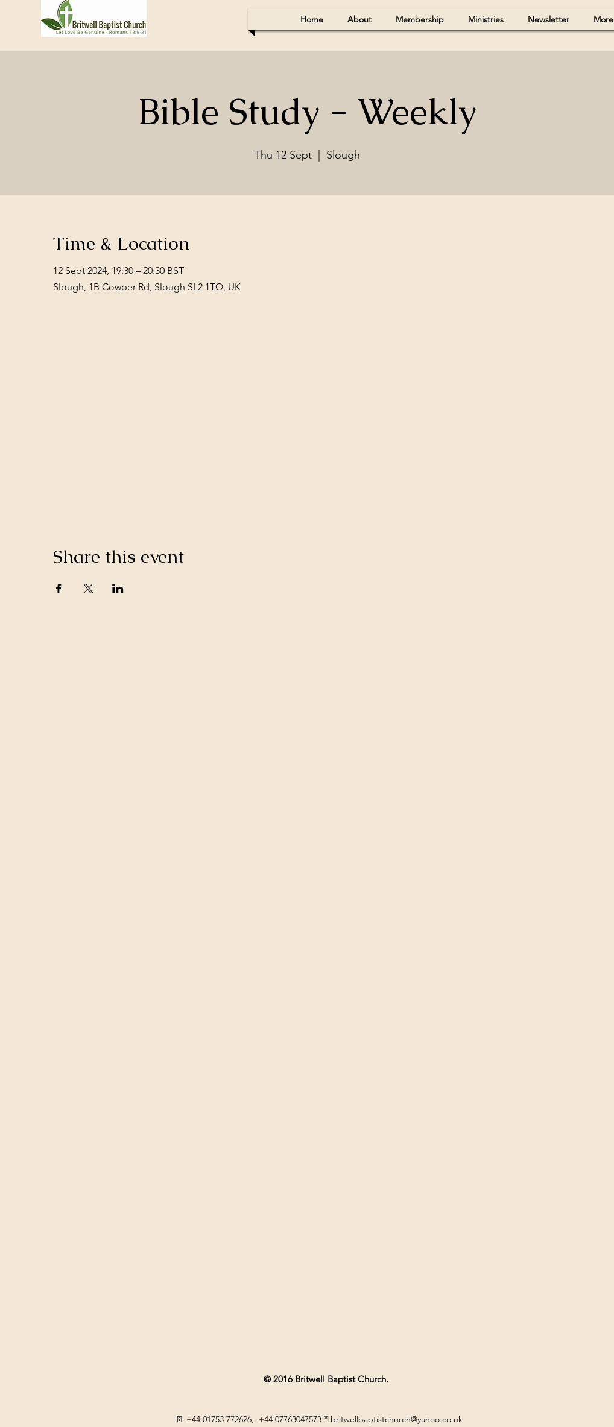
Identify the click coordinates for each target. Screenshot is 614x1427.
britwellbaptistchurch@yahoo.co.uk (397, 1419)
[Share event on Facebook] (59, 588)
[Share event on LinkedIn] (118, 588)
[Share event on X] (88, 588)
